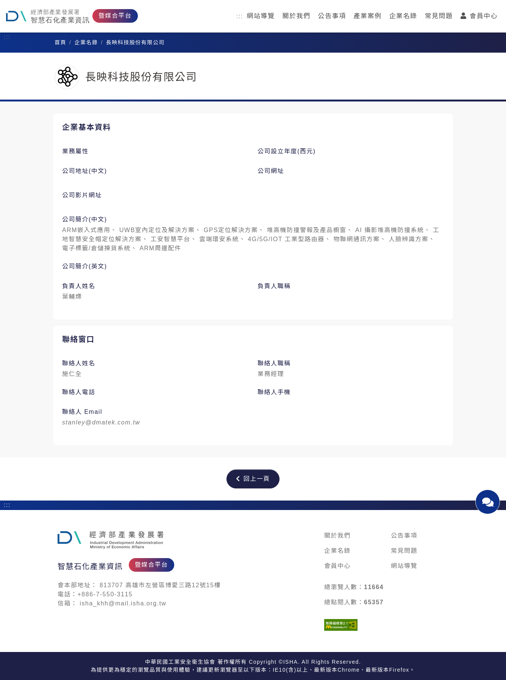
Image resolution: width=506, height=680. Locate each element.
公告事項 (332, 16)
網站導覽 (261, 16)
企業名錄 (403, 16)
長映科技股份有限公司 (135, 42)
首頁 (60, 42)
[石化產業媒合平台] (111, 540)
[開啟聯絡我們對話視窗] (487, 502)
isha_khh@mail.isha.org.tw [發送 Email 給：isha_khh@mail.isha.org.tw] (123, 603)
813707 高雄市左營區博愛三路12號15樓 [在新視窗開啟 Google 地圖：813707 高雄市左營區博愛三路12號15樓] (160, 585)
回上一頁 (253, 479)
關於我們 (297, 16)
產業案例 (368, 16)
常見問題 (439, 16)
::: (239, 16)
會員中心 (479, 16)
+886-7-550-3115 (105, 594)
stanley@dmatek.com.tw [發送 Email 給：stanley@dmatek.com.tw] (101, 422)
